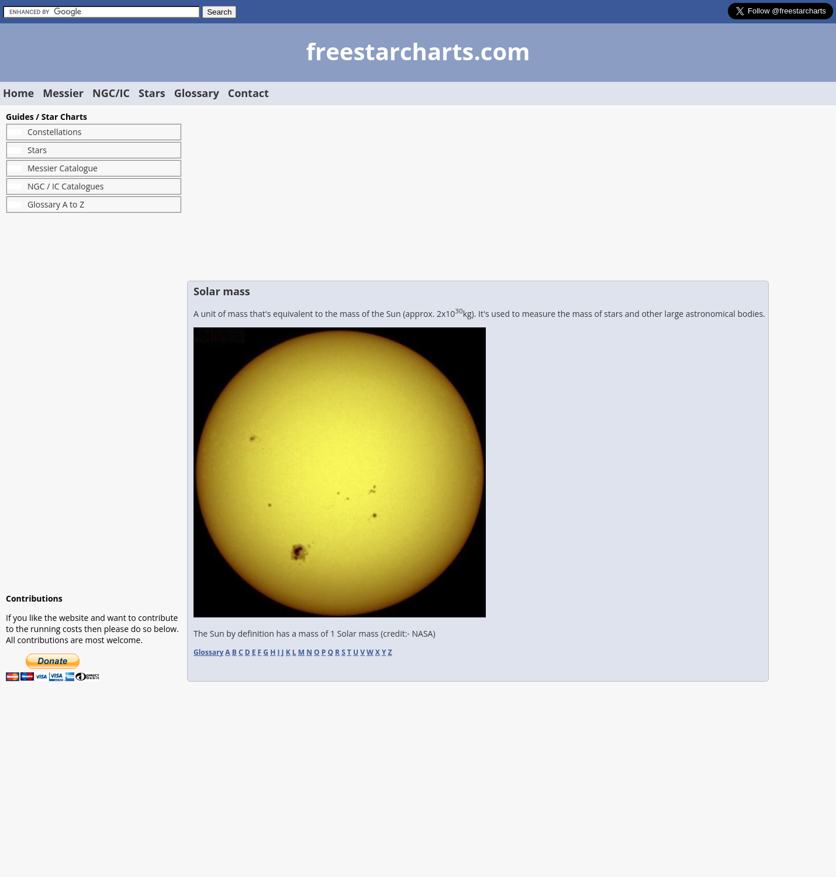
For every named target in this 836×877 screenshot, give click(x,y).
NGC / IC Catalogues (65, 186)
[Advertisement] (93, 402)
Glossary (196, 93)
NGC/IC (111, 93)
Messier (63, 93)
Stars (152, 93)
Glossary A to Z (55, 204)
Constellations (54, 131)
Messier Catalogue (62, 168)
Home (18, 93)
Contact (248, 93)
